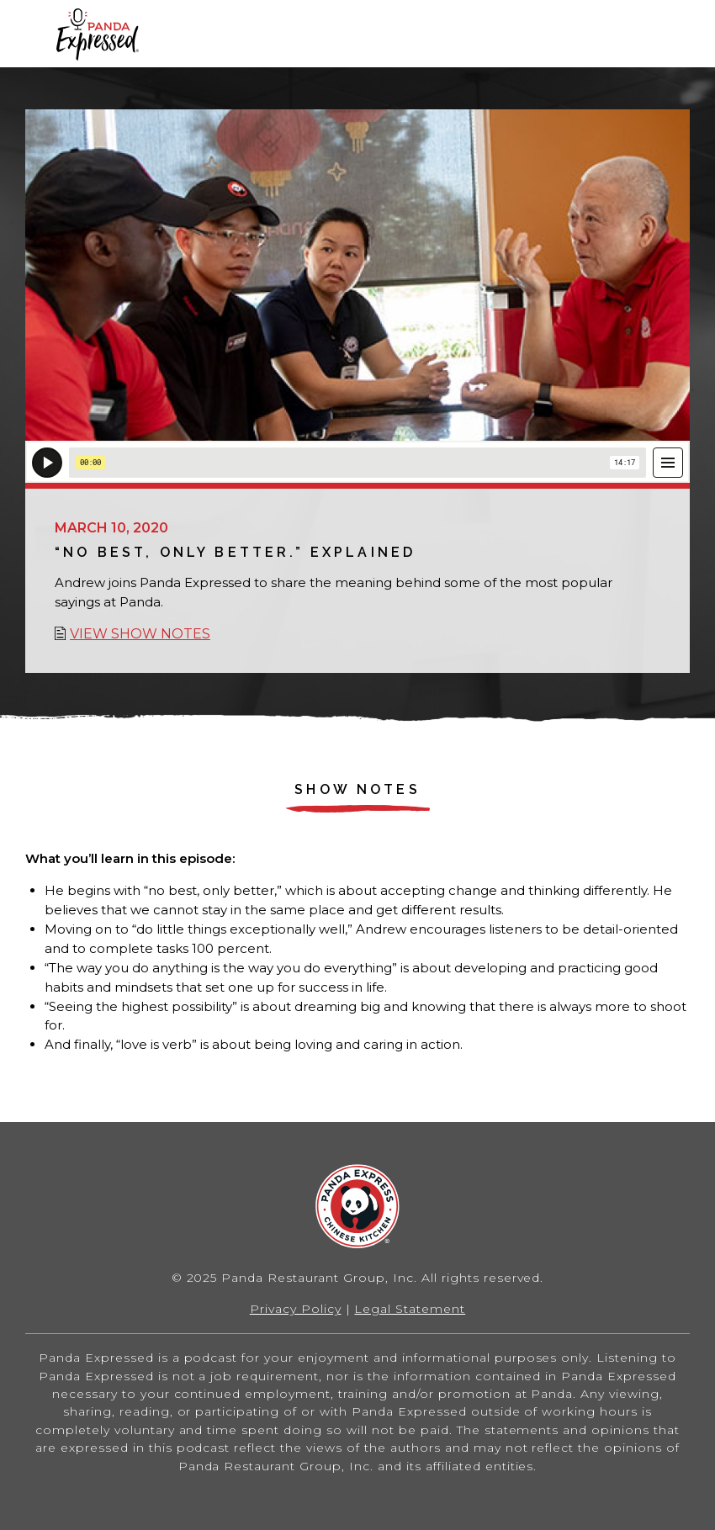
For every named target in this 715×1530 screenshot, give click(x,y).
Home (97, 34)
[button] (677, 33)
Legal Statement (409, 1308)
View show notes (140, 634)
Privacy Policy (296, 1308)
